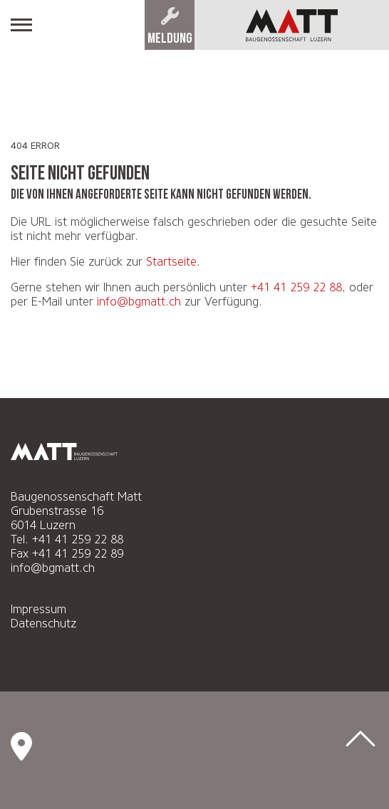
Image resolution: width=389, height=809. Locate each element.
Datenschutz (43, 623)
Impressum (38, 609)
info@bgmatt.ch (139, 301)
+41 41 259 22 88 (296, 287)
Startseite (171, 261)
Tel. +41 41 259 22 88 (67, 539)
